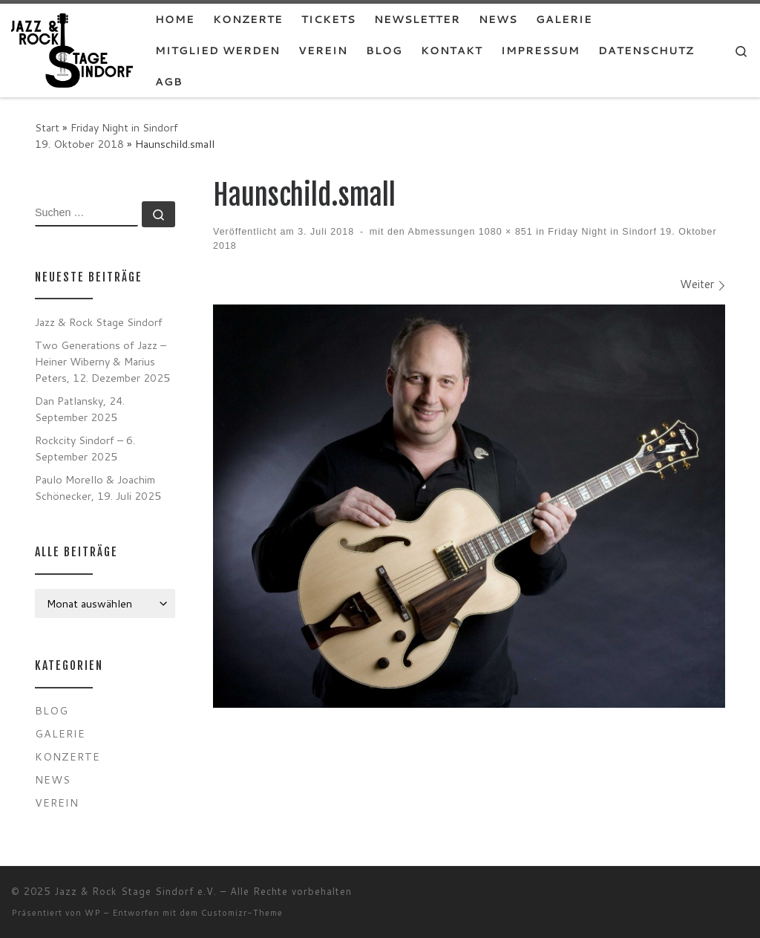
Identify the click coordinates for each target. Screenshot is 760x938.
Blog (51, 710)
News (53, 779)
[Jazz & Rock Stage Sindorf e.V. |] (72, 49)
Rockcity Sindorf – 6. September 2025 (85, 448)
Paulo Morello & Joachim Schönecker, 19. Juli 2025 (98, 488)
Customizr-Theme (242, 913)
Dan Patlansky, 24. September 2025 (80, 409)
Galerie (60, 733)
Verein (57, 802)
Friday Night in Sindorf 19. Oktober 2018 (106, 136)
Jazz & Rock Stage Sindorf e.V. (135, 891)
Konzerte (67, 756)
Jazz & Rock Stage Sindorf (99, 322)
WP (93, 913)
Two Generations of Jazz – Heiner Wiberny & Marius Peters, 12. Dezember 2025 (102, 361)
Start (47, 127)
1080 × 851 (503, 232)
